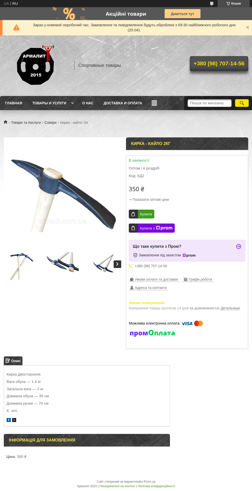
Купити (146, 214)
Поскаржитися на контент (117, 486)
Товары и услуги (49, 103)
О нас (87, 103)
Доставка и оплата (123, 103)
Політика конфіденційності (156, 486)
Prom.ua (149, 481)
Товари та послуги (26, 122)
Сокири (50, 122)
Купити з (156, 228)
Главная (13, 103)
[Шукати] (242, 103)
